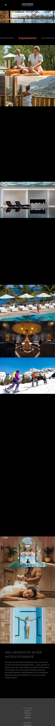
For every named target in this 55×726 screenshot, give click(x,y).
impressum (27, 723)
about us (27, 711)
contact (27, 715)
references (27, 713)
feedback (27, 718)
